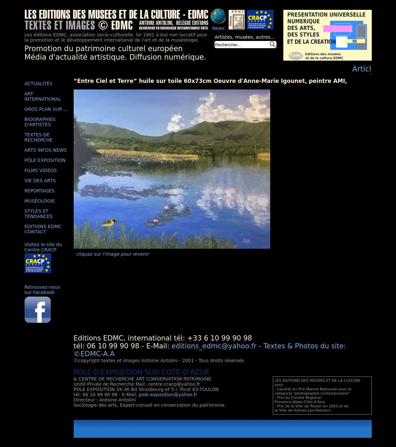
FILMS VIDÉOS (41, 170)
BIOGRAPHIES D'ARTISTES (40, 122)
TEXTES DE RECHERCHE (39, 137)
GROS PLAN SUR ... (46, 109)
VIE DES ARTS (40, 180)
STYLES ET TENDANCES (39, 213)
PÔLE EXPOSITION (45, 160)
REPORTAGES (40, 190)
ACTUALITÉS (39, 83)
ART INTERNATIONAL (43, 96)
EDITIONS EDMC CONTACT (43, 229)
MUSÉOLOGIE (40, 201)
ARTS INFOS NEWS (46, 150)
